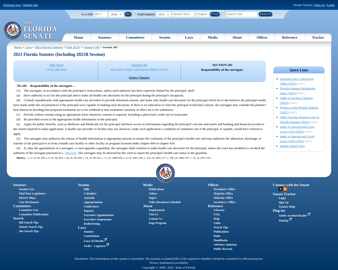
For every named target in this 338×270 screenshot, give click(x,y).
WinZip (286, 220)
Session (164, 37)
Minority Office (223, 198)
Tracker (318, 37)
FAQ (217, 214)
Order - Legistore (97, 246)
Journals (89, 198)
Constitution (91, 236)
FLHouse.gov (12, 5)
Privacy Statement (161, 262)
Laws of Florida (96, 241)
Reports (89, 210)
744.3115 (71, 153)
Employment (157, 210)
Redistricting (92, 223)
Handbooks (221, 240)
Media (213, 37)
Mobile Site (30, 5)
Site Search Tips (29, 231)
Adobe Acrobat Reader (295, 215)
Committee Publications (34, 214)
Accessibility (180, 262)
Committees (135, 37)
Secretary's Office (225, 202)
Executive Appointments (99, 215)
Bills (86, 189)
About (237, 37)
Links (217, 223)
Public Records (223, 249)
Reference (289, 37)
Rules (217, 236)
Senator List (26, 189)
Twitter (281, 189)
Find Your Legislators (32, 193)
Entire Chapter (139, 77)
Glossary (219, 210)
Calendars (90, 193)
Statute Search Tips (292, 146)
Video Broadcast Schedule (165, 202)
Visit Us (153, 214)
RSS (285, 189)
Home (78, 37)
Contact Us (155, 218)
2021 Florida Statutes (49, 47)
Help (217, 218)
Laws (189, 37)
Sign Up (319, 5)
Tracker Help (287, 206)
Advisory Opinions (225, 244)
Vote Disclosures (29, 202)
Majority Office (223, 193)
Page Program (157, 223)
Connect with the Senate (291, 185)
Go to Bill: (87, 14)
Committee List (28, 210)
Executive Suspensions (97, 219)
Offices (262, 37)
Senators (104, 37)
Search (18, 218)
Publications (156, 189)
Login (331, 5)
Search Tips (221, 227)
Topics (153, 198)
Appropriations (93, 202)
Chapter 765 (91, 47)
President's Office (225, 189)
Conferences (91, 206)
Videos (153, 193)
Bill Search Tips (28, 222)
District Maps (27, 198)
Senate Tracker (284, 194)
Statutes (89, 231)
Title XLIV (73, 47)
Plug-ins (279, 210)
